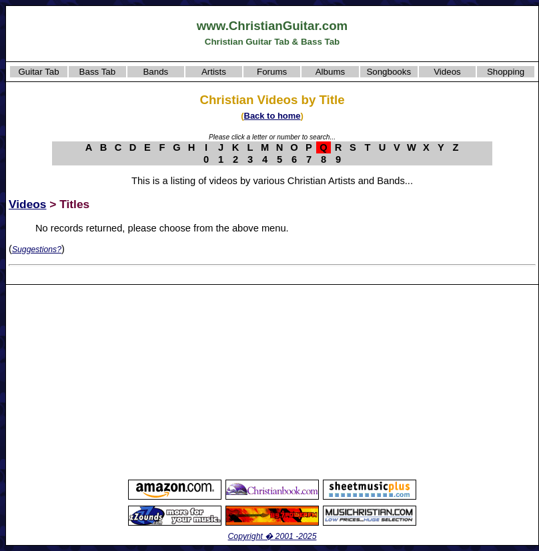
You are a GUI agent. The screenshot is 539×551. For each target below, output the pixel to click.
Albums (330, 72)
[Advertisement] (272, 381)
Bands (155, 72)
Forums (272, 72)
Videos (447, 72)
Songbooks (388, 72)
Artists (213, 72)
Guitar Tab (38, 72)
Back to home (272, 116)
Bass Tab (97, 72)
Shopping (505, 72)
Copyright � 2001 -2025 (272, 536)
